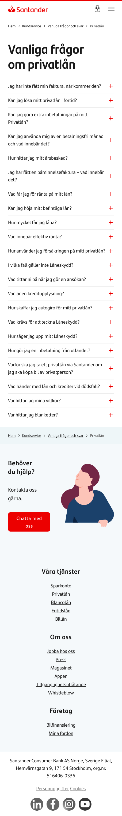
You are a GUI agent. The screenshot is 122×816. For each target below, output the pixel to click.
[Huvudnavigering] (111, 8)
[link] (12, 9)
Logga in (97, 8)
